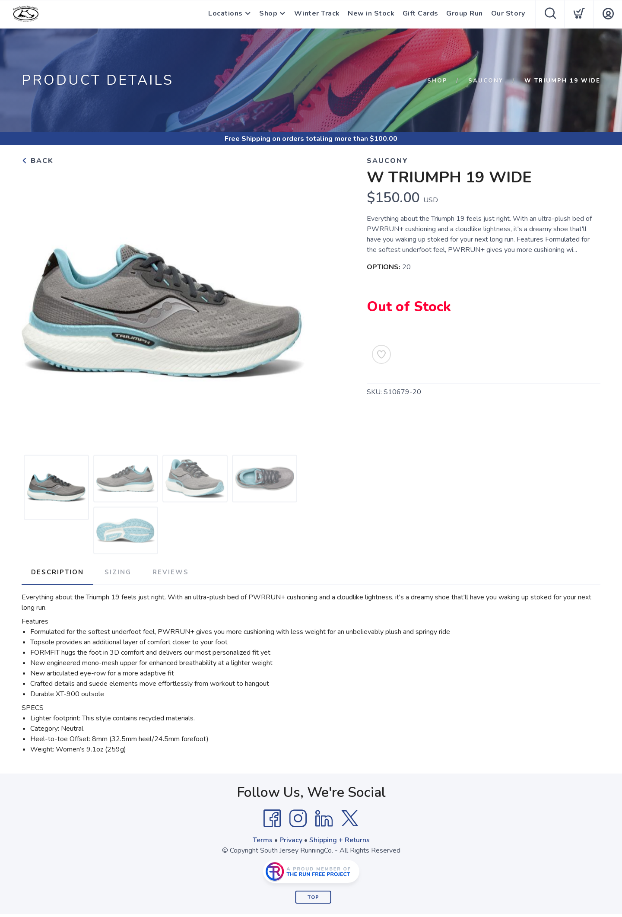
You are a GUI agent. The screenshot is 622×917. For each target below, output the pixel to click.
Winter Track (318, 14)
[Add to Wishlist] (381, 354)
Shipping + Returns (339, 839)
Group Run (465, 14)
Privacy (290, 839)
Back (38, 161)
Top (313, 897)
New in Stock (372, 14)
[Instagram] (298, 818)
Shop (269, 14)
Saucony (486, 81)
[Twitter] (350, 818)
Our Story (508, 14)
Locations (225, 14)
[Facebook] (272, 818)
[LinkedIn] (324, 818)
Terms (263, 839)
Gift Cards (421, 14)
